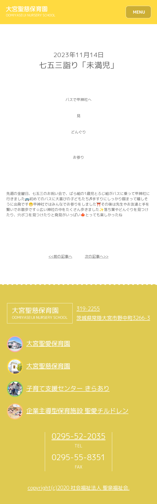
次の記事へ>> (96, 256)
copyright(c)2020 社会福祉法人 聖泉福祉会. (79, 487)
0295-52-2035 (78, 436)
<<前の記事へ (60, 256)
